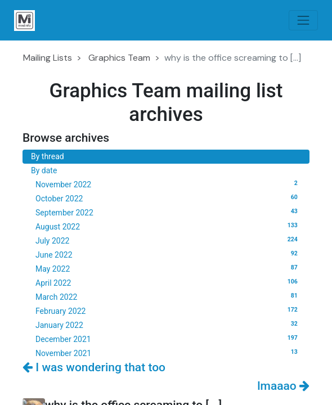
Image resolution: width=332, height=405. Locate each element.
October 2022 (168, 198)
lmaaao (283, 386)
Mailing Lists (47, 58)
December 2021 (168, 339)
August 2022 (168, 226)
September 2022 (168, 212)
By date (44, 170)
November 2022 (168, 184)
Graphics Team (119, 58)
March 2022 (168, 296)
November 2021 (168, 353)
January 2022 (168, 325)
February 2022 (168, 310)
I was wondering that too (94, 367)
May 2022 (168, 268)
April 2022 (168, 282)
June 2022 (168, 254)
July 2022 (168, 240)
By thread (47, 156)
